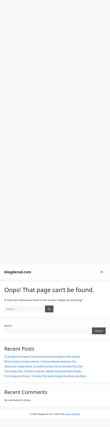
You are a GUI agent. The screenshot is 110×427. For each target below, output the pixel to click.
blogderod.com (17, 271)
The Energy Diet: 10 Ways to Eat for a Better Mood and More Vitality (42, 371)
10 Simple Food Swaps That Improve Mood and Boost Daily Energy (42, 356)
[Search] (49, 309)
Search (8, 325)
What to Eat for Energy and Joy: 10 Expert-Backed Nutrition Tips (40, 361)
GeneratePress (72, 414)
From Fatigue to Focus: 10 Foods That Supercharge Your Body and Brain (45, 375)
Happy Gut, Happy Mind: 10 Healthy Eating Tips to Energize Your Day (43, 366)
